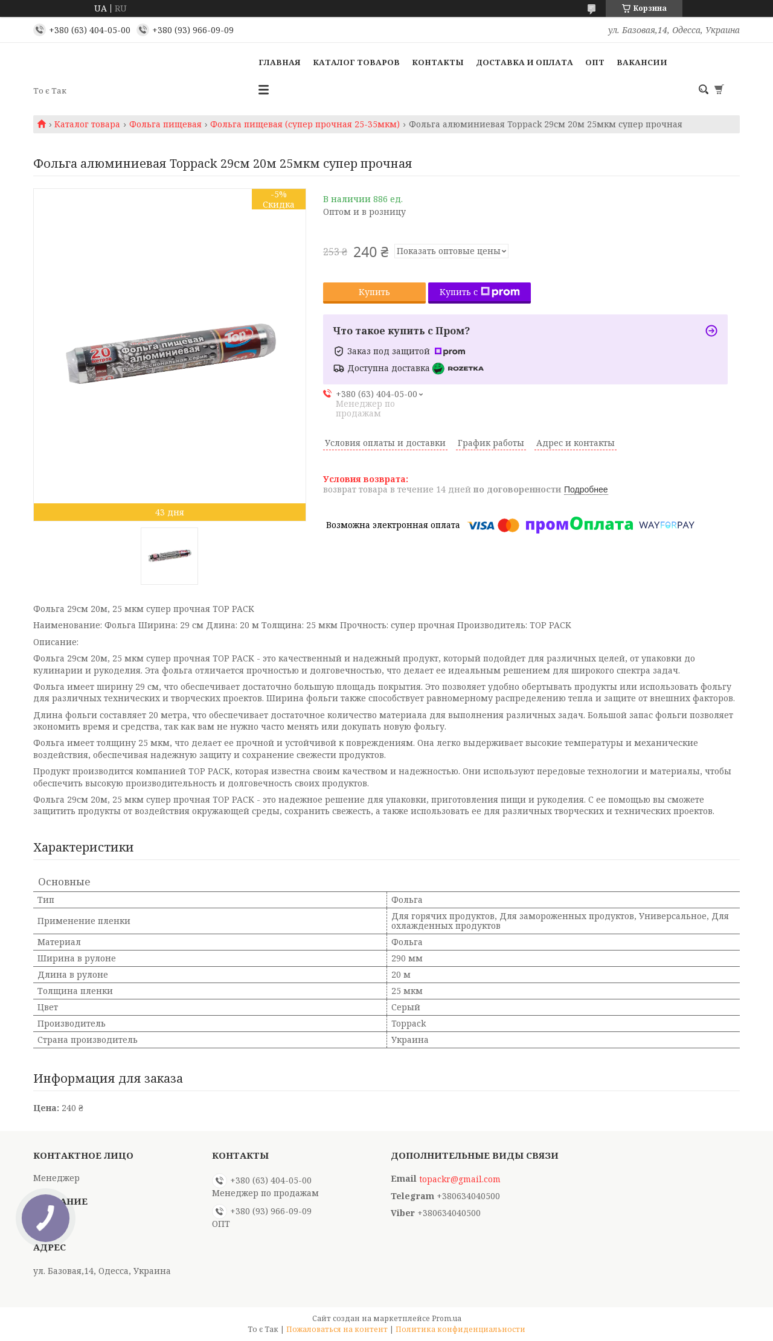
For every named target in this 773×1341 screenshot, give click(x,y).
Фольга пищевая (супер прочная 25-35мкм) (305, 124)
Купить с (480, 292)
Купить (374, 292)
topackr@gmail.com (460, 1179)
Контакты (438, 62)
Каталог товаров (356, 62)
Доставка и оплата (524, 62)
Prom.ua (446, 1318)
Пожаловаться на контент (337, 1329)
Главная (279, 62)
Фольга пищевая (165, 124)
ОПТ (595, 62)
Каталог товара (87, 124)
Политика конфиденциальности (460, 1329)
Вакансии (642, 62)
